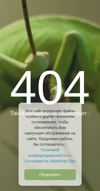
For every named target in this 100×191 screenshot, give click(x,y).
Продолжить (50, 174)
